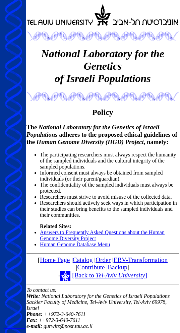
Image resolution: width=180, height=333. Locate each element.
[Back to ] (109, 275)
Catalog (83, 259)
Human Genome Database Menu (75, 244)
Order (103, 259)
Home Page (55, 259)
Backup (117, 267)
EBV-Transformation (141, 259)
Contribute (91, 267)
